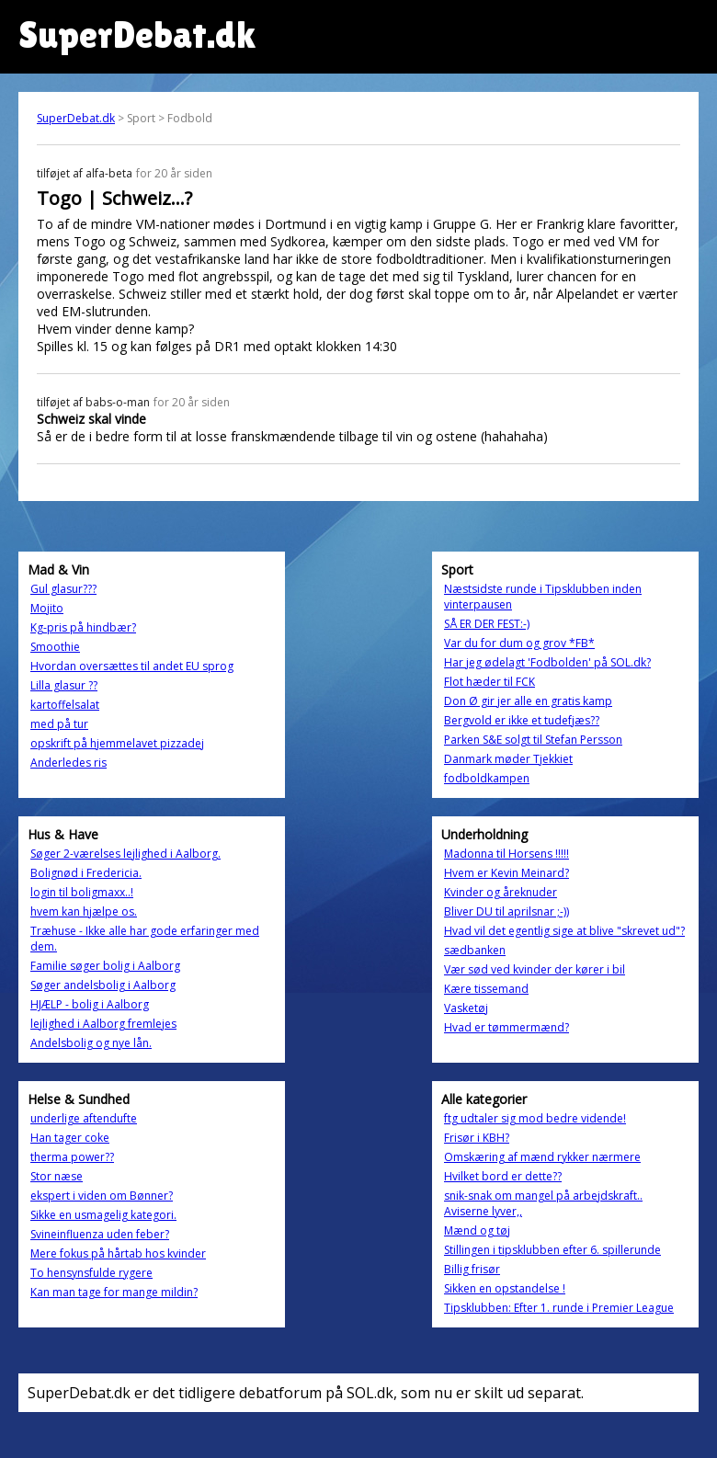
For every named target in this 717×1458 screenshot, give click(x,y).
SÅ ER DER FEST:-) (486, 624)
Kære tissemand (486, 989)
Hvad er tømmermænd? (506, 1027)
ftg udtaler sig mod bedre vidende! (535, 1118)
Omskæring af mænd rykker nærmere (542, 1157)
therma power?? (72, 1157)
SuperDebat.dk (76, 118)
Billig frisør (472, 1269)
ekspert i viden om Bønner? (101, 1195)
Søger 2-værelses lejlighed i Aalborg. (125, 853)
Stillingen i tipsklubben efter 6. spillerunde (552, 1250)
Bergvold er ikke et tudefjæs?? (521, 720)
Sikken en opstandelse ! (504, 1288)
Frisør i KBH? (476, 1137)
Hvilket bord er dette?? (503, 1176)
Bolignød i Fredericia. (86, 873)
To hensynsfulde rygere (91, 1273)
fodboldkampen (486, 778)
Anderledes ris (68, 762)
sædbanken (475, 950)
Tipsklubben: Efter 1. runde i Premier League (559, 1308)
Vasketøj (466, 1008)
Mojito (46, 608)
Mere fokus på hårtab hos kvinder (118, 1253)
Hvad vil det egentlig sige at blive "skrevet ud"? (564, 931)
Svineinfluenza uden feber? (99, 1234)
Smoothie (55, 647)
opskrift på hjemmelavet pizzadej (117, 743)
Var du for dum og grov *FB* (519, 643)
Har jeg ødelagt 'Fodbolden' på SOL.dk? (547, 662)
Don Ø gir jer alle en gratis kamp (528, 701)
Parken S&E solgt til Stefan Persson (533, 739)
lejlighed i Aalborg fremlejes (103, 1023)
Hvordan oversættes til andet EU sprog (131, 666)
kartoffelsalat (64, 704)
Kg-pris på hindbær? (83, 627)
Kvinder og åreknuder (500, 892)
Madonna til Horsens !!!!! (506, 853)
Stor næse (56, 1176)
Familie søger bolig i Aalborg (105, 966)
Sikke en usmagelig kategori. (103, 1215)
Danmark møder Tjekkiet (508, 759)
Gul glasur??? (63, 589)
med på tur (59, 724)
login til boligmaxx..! (81, 892)
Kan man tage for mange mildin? (114, 1292)
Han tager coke (69, 1137)
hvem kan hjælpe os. (83, 911)
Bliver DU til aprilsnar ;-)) (506, 911)
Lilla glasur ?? (63, 685)
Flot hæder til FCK (489, 681)
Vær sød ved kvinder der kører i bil (534, 969)
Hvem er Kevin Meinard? (506, 873)
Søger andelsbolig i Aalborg (103, 985)
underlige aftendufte (83, 1118)
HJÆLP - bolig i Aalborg (89, 1004)
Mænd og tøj (477, 1230)
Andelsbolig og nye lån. (91, 1043)
